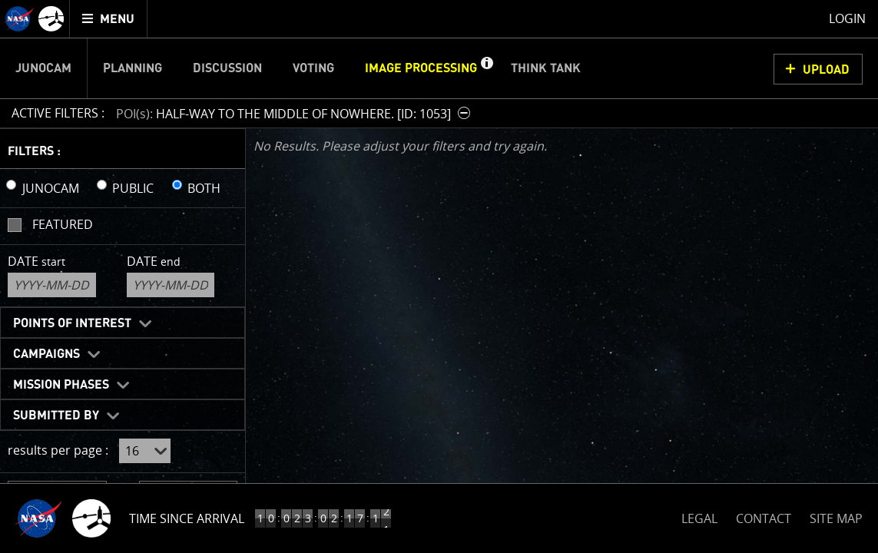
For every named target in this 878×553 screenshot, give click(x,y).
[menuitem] (108, 19)
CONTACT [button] (763, 518)
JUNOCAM (50, 188)
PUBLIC (133, 188)
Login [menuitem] (847, 18)
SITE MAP (836, 518)
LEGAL (699, 516)
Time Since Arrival (186, 518)
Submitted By (56, 415)
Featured (62, 224)
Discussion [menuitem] (227, 68)
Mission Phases (61, 385)
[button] (486, 68)
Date (36, 261)
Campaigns (46, 354)
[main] (439, 276)
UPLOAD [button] (826, 70)
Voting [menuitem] (313, 68)
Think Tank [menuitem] (546, 68)
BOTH (203, 188)
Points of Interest (72, 323)
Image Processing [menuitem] (421, 68)
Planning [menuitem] (132, 68)
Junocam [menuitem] (43, 68)
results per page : (58, 450)
